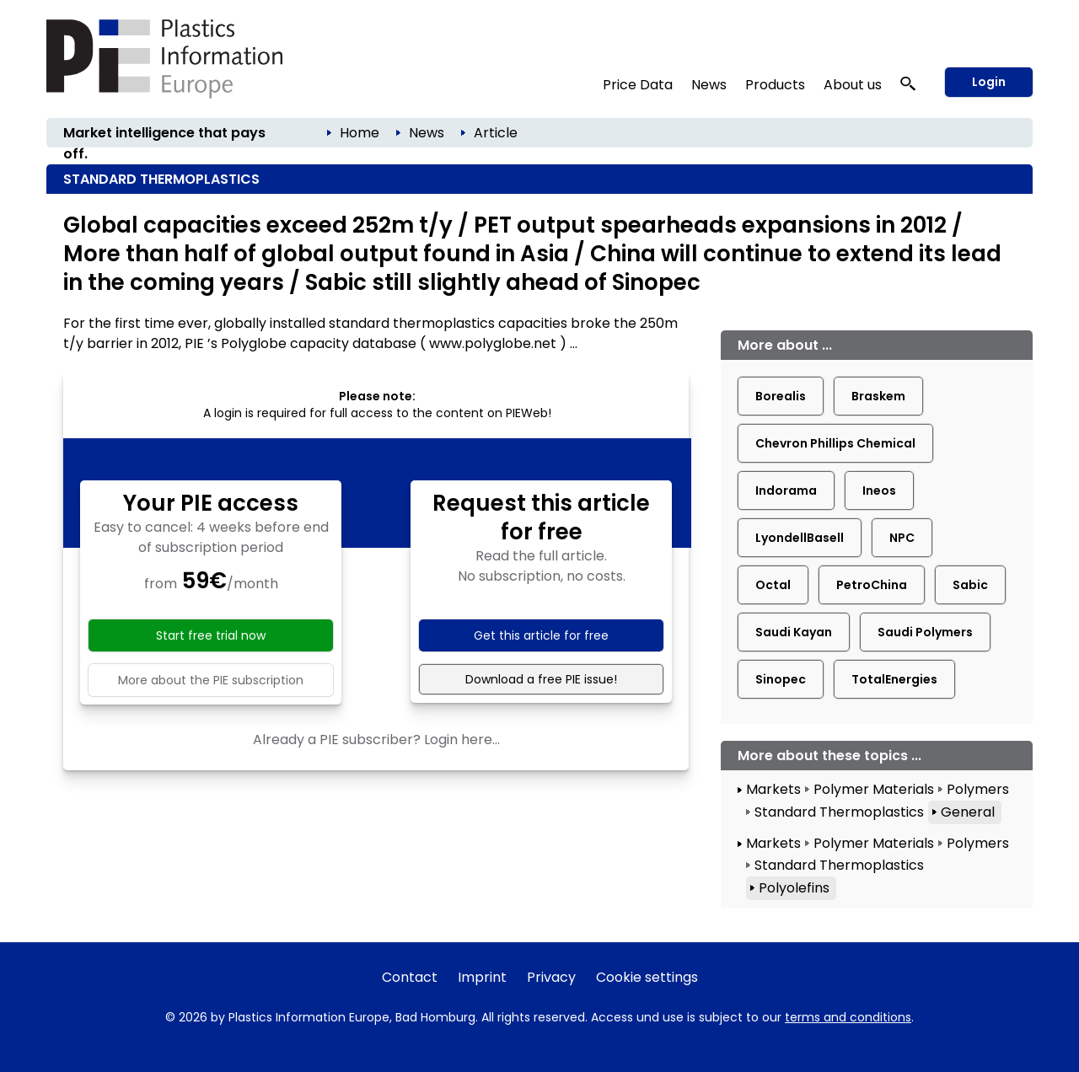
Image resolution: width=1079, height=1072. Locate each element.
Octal (773, 584)
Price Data (638, 84)
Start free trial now (211, 635)
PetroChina (871, 584)
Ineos (879, 490)
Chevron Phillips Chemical (835, 443)
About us (853, 84)
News (709, 84)
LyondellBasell (799, 537)
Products (775, 84)
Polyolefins (794, 888)
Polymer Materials (873, 789)
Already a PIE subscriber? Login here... (376, 739)
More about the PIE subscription (210, 680)
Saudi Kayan (793, 632)
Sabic (970, 584)
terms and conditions (848, 1017)
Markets (773, 789)
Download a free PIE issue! (541, 679)
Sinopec (780, 679)
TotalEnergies (894, 679)
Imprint (482, 977)
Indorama (786, 490)
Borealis (780, 396)
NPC (902, 537)
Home (359, 132)
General (968, 812)
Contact (410, 977)
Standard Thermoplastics (839, 812)
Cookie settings (647, 977)
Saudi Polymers (925, 632)
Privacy (551, 977)
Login (989, 81)
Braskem (878, 396)
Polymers (978, 789)
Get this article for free (541, 635)
